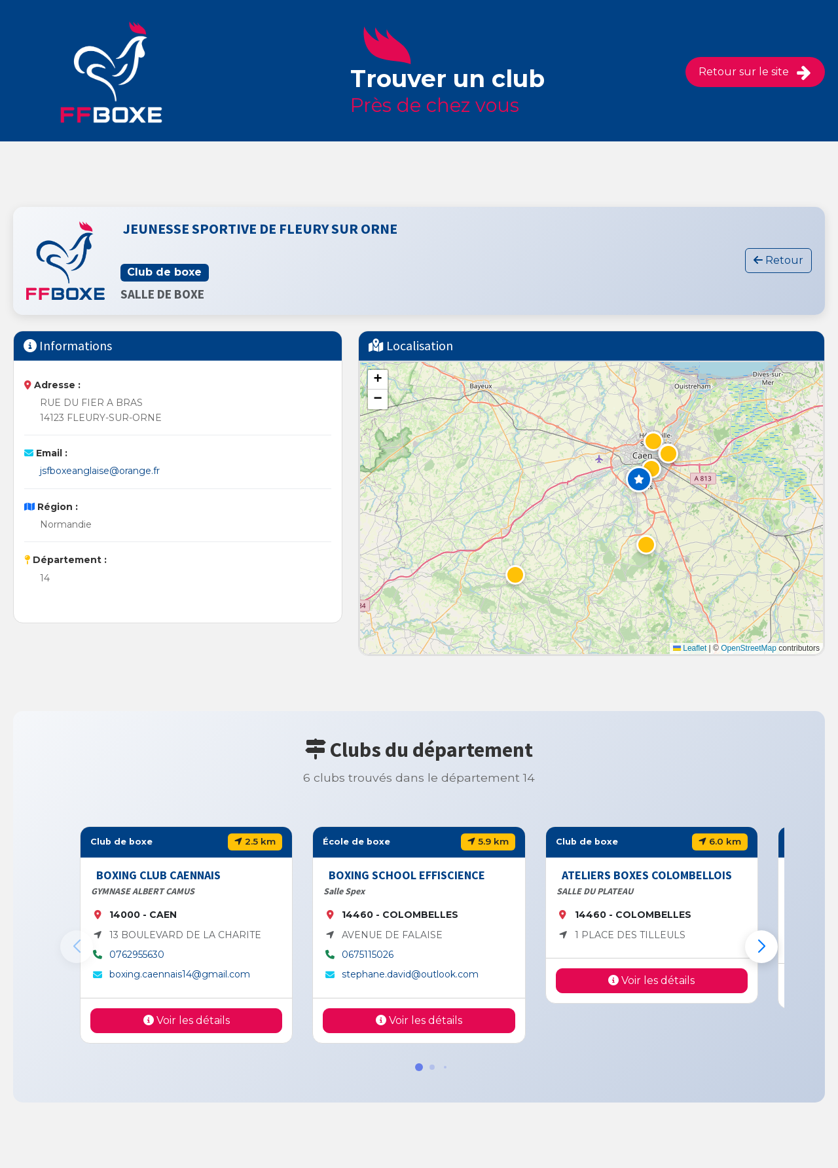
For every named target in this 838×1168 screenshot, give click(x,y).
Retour (778, 260)
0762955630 (136, 954)
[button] (639, 479)
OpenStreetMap (748, 648)
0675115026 (367, 954)
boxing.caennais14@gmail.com (179, 974)
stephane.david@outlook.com (410, 974)
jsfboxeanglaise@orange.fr (100, 471)
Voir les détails (186, 1020)
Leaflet (689, 648)
